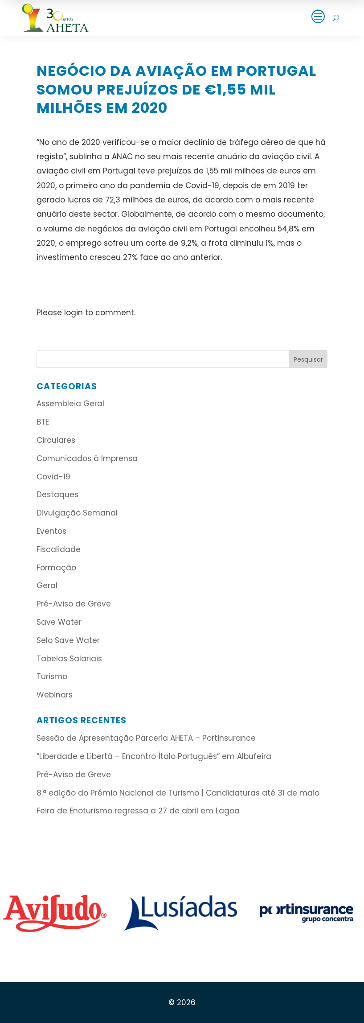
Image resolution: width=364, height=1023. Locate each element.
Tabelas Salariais (69, 658)
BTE (43, 422)
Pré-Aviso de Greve (74, 603)
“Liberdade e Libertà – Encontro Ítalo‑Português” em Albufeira (155, 756)
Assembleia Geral (70, 403)
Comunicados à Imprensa (87, 458)
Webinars (55, 694)
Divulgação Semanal (77, 512)
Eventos (51, 531)
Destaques (57, 494)
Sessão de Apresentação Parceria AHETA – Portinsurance (146, 738)
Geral (47, 585)
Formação (56, 567)
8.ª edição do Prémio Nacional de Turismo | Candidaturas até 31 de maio (178, 793)
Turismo (52, 676)
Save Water (59, 622)
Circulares (56, 440)
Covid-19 (53, 476)
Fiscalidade (59, 549)
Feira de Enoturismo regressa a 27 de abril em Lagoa (138, 810)
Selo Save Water (68, 640)
